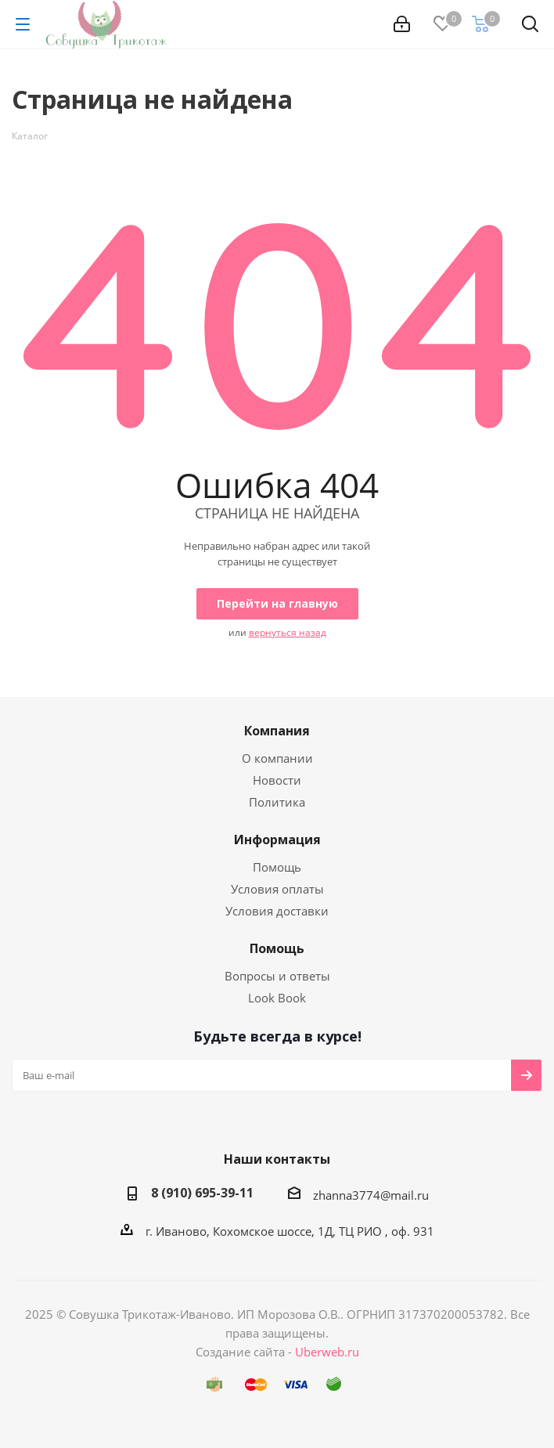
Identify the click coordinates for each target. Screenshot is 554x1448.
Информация (277, 839)
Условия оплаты (277, 889)
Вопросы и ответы (277, 976)
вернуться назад (287, 632)
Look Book (277, 998)
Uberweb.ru (327, 1352)
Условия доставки (277, 911)
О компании (277, 758)
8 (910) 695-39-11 (202, 1192)
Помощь (277, 867)
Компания (277, 730)
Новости (277, 780)
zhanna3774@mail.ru (371, 1195)
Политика (277, 802)
